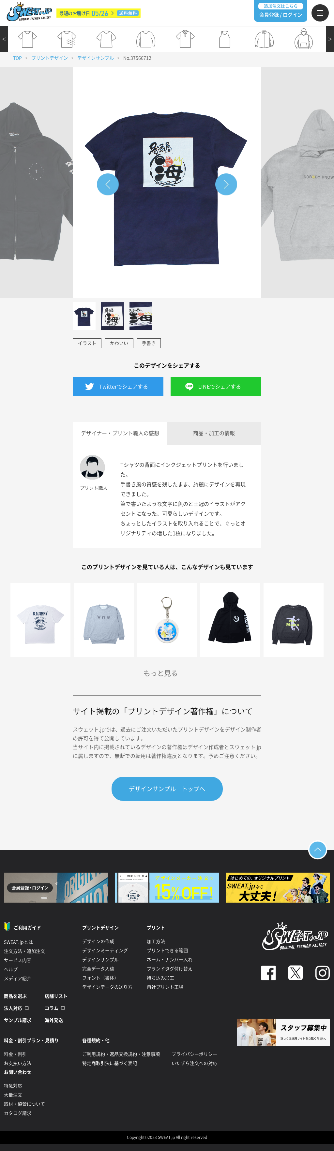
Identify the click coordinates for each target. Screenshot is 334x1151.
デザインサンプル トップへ (167, 789)
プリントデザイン (49, 58)
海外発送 (54, 1020)
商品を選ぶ (15, 996)
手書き (149, 343)
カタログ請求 (17, 1113)
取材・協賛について (24, 1104)
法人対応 (13, 1008)
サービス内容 (17, 960)
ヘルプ (11, 969)
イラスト (87, 343)
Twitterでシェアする (123, 386)
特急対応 (13, 1086)
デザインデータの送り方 (107, 987)
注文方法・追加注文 (24, 951)
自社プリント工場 (165, 987)
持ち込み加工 (160, 978)
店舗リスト (56, 996)
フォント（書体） (100, 978)
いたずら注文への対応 (194, 1063)
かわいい (119, 343)
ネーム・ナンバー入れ (169, 959)
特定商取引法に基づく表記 (109, 1063)
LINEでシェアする (219, 386)
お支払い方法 (17, 1063)
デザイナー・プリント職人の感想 (120, 433)
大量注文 (13, 1095)
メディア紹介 (17, 978)
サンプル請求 (17, 1020)
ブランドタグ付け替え (169, 969)
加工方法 (156, 941)
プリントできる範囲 (167, 950)
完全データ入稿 (98, 969)
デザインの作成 (98, 941)
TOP (17, 58)
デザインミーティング (105, 950)
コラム (51, 1008)
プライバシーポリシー (194, 1054)
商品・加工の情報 (214, 433)
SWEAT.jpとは (18, 942)
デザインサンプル (95, 58)
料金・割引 (15, 1054)
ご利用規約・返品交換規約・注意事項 (121, 1054)
